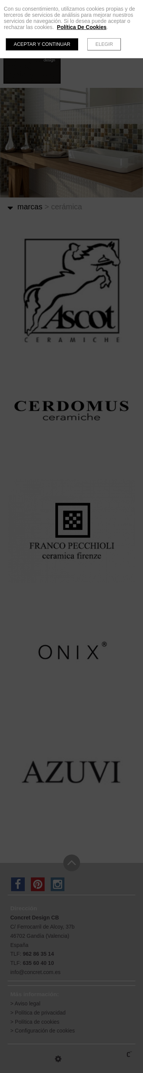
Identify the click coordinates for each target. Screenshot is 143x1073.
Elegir (104, 44)
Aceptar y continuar (42, 44)
